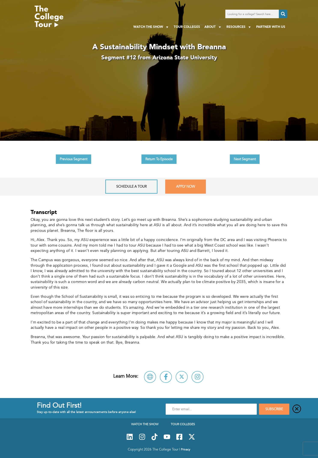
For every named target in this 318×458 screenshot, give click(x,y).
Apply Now (185, 186)
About (213, 27)
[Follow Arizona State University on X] (182, 377)
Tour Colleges (187, 26)
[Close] (296, 409)
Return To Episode (159, 159)
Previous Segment (73, 159)
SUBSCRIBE (274, 409)
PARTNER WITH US (270, 26)
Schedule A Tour (131, 186)
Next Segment (245, 159)
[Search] (283, 14)
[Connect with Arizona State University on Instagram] (198, 377)
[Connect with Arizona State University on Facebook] (166, 377)
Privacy (185, 449)
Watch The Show (151, 27)
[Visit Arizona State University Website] (150, 377)
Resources (239, 27)
